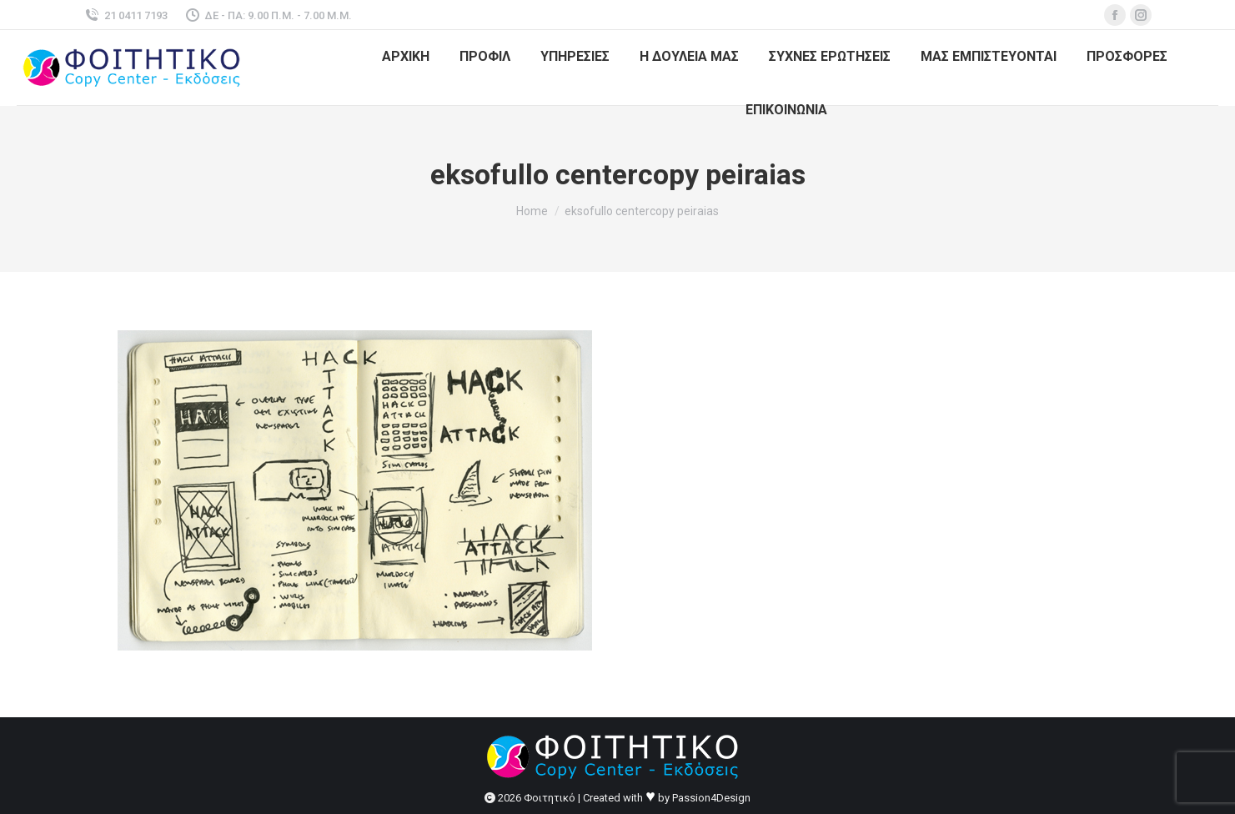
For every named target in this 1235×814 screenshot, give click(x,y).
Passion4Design (711, 797)
